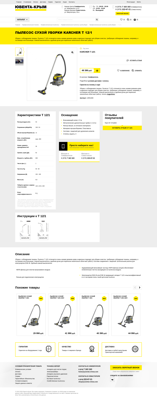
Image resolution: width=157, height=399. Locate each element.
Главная (18, 2)
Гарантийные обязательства (25, 378)
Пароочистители (52, 376)
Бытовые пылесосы (53, 378)
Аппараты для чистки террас (56, 369)
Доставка (43, 2)
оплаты (106, 81)
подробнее (111, 94)
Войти (139, 2)
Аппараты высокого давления (57, 374)
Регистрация (131, 2)
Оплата (35, 2)
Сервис (50, 2)
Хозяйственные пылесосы (56, 381)
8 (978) (123, 7)
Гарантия (58, 2)
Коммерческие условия (23, 369)
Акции (65, 2)
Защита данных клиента (23, 383)
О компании (27, 2)
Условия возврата (21, 381)
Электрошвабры (52, 371)
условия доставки (94, 81)
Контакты (72, 2)
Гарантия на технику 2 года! (90, 85)
